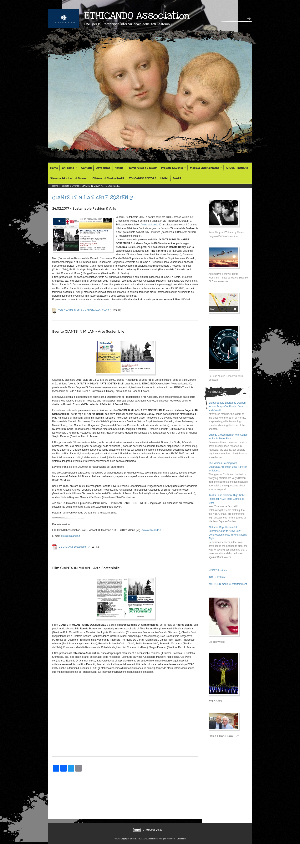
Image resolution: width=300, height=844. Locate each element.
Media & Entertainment (206, 167)
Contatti (86, 167)
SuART (177, 178)
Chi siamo (69, 167)
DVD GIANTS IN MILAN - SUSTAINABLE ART (83, 310)
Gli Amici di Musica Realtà (108, 178)
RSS (116, 839)
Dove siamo (103, 167)
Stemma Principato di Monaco (69, 178)
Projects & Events (173, 167)
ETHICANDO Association (137, 15)
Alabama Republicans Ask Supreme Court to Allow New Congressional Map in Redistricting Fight (228, 533)
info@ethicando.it (70, 535)
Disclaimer (181, 839)
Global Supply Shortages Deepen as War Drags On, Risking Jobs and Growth (227, 406)
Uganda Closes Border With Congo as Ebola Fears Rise (228, 436)
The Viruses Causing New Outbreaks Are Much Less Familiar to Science (228, 467)
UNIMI (164, 178)
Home (54, 167)
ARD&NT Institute (237, 167)
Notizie (119, 167)
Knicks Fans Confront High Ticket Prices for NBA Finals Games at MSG (227, 499)
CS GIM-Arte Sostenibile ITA (74, 546)
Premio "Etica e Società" (142, 167)
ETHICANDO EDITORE (142, 178)
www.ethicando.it (151, 224)
